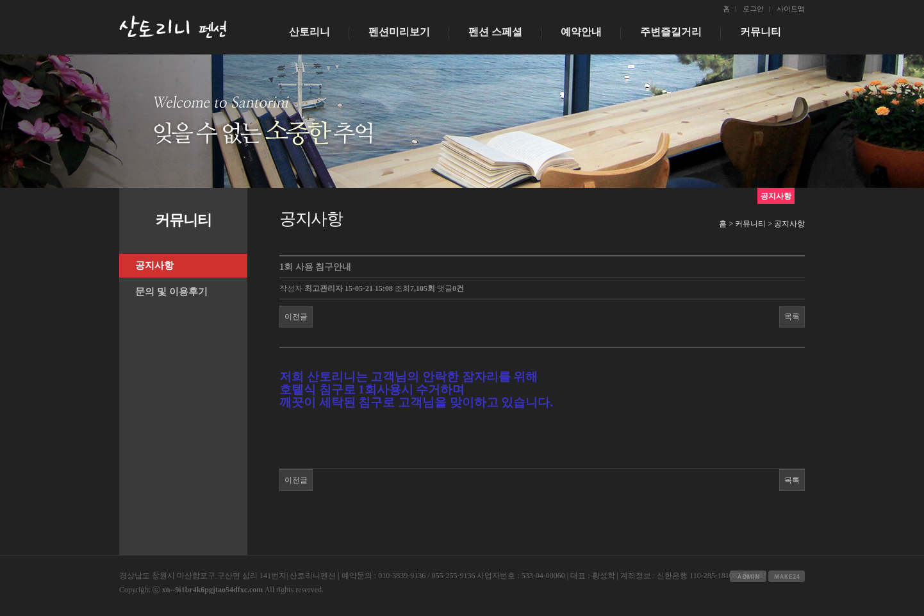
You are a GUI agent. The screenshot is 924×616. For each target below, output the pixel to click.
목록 (792, 316)
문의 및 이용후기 (171, 292)
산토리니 (309, 31)
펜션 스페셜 (495, 31)
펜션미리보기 (399, 31)
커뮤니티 (760, 31)
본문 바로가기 (0, 0)
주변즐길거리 (671, 31)
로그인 (753, 8)
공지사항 (154, 265)
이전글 (296, 316)
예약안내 (581, 31)
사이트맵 (791, 8)
